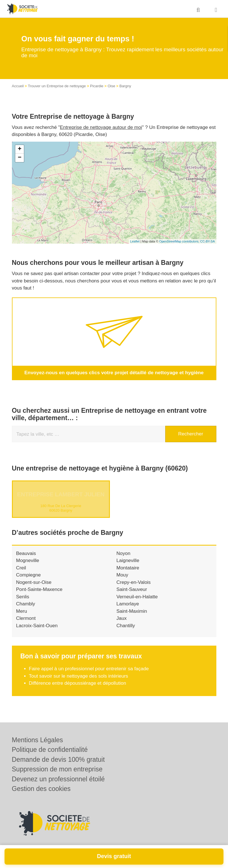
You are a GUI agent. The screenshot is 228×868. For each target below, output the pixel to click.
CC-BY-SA (207, 241)
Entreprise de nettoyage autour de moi (101, 127)
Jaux (121, 618)
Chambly (25, 604)
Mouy (122, 575)
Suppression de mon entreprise (57, 769)
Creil (21, 567)
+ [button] (19, 149)
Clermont (26, 618)
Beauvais (26, 553)
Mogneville (27, 560)
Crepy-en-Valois (133, 582)
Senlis (22, 596)
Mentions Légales (37, 740)
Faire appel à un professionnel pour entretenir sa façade (89, 668)
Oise (111, 86)
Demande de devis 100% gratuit (58, 759)
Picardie (96, 86)
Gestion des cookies (41, 788)
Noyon (123, 553)
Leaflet (135, 241)
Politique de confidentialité (50, 749)
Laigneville (127, 560)
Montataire (127, 567)
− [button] (19, 158)
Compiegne (28, 575)
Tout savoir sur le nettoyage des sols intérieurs (78, 675)
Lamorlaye (127, 604)
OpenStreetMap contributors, (179, 241)
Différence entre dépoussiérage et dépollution (77, 683)
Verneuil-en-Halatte (137, 596)
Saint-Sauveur (131, 589)
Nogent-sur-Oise (34, 582)
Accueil (18, 86)
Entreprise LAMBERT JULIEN (60, 494)
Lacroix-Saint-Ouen (37, 625)
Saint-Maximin (131, 611)
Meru (21, 611)
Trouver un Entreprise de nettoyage (57, 86)
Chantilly (125, 625)
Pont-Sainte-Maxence (39, 589)
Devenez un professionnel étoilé (58, 779)
